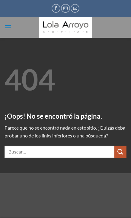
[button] (8, 27)
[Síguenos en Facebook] (56, 8)
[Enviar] (120, 151)
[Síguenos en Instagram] (65, 8)
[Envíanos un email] (75, 8)
